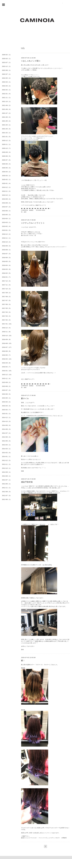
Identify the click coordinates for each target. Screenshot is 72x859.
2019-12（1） (6, 187)
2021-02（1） (6, 132)
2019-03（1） (6, 222)
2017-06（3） (6, 304)
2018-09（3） (6, 246)
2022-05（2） (6, 78)
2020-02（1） (6, 179)
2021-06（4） (6, 117)
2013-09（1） (6, 472)
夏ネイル (25, 398)
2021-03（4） (6, 129)
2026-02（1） (6, 54)
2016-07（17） (7, 347)
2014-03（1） (6, 448)
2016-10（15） (7, 335)
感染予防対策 (27, 482)
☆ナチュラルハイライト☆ (33, 223)
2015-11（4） (6, 378)
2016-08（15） (7, 343)
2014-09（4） (6, 425)
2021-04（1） (6, 125)
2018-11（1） (6, 238)
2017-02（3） (6, 320)
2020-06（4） (6, 164)
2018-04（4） (6, 265)
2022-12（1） (6, 66)
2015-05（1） (6, 398)
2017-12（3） (6, 281)
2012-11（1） (6, 487)
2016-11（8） (6, 331)
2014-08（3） (6, 429)
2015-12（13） (7, 374)
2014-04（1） (6, 445)
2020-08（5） (6, 156)
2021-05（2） (6, 121)
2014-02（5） (6, 452)
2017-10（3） (6, 289)
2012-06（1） (6, 499)
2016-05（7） (6, 355)
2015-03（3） (6, 406)
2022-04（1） (6, 82)
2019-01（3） (6, 230)
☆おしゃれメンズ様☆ (31, 61)
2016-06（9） (6, 351)
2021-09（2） (6, 105)
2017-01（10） (7, 324)
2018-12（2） (6, 234)
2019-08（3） (6, 203)
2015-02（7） (6, 409)
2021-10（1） (6, 101)
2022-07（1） (6, 74)
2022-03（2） (6, 86)
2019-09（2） (6, 199)
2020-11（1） (6, 144)
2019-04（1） (6, 218)
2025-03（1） (6, 58)
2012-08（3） (6, 491)
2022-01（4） (6, 93)
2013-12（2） (6, 460)
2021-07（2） (6, 113)
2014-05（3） (6, 441)
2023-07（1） (6, 62)
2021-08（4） (6, 109)
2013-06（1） (6, 484)
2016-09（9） (6, 339)
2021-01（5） (6, 136)
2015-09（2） (6, 382)
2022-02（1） (6, 90)
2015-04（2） (6, 402)
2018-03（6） (6, 269)
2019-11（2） (6, 191)
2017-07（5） (6, 300)
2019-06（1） (6, 210)
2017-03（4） (6, 316)
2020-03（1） (6, 175)
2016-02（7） (6, 367)
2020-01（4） (6, 183)
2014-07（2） (6, 433)
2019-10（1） (6, 195)
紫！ (23, 661)
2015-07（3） (6, 390)
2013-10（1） (6, 468)
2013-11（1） (6, 464)
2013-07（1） (6, 480)
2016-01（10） (7, 370)
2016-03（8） (6, 363)
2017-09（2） (6, 292)
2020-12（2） (6, 140)
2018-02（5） (6, 273)
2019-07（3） (6, 207)
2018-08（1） (6, 250)
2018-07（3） (6, 253)
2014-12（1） (6, 417)
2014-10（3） (6, 421)
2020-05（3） (6, 168)
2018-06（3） (6, 257)
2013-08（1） (6, 476)
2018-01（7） (6, 277)
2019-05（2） (6, 214)
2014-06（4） (6, 437)
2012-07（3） (6, 495)
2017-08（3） (6, 296)
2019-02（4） (6, 226)
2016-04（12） (7, 359)
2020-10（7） (6, 148)
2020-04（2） (6, 171)
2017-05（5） (6, 308)
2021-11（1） (6, 97)
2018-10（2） (6, 242)
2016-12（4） (6, 328)
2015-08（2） (6, 386)
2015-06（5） (6, 394)
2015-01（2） (6, 413)
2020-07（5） (6, 160)
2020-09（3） (6, 152)
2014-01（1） (6, 456)
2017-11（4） (6, 285)
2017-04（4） (6, 312)
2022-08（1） (6, 70)
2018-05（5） (6, 261)
